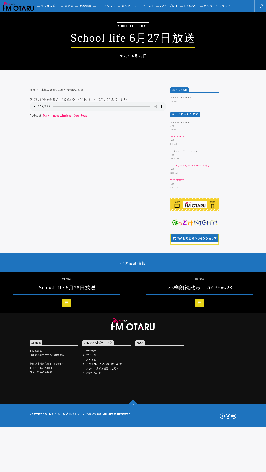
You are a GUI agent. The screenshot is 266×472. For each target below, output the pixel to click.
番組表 (69, 5)
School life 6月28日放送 (67, 393)
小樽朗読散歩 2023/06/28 (200, 393)
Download (80, 221)
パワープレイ (169, 5)
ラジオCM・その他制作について (104, 469)
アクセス (91, 460)
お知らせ (91, 465)
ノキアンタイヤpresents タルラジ (190, 271)
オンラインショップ (217, 5)
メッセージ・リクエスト (137, 5)
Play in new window (57, 221)
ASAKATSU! (177, 242)
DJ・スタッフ (106, 5)
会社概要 (91, 456)
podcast (142, 74)
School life (126, 74)
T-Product (177, 286)
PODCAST (191, 5)
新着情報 (85, 5)
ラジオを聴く (50, 5)
